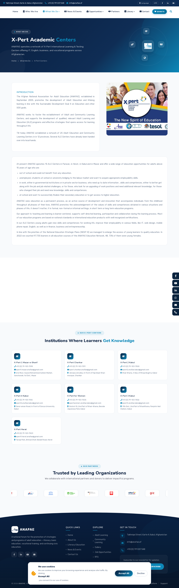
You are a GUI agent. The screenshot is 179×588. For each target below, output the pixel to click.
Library (128, 11)
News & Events (73, 11)
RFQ (96, 557)
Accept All (124, 573)
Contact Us (73, 554)
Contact (144, 11)
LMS (155, 3)
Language (144, 3)
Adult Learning (101, 535)
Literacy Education (76, 545)
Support (164, 583)
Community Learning (100, 541)
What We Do (50, 11)
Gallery (98, 547)
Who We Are (30, 11)
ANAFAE (21, 583)
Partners (114, 11)
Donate (160, 12)
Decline (141, 573)
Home (15, 11)
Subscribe (155, 567)
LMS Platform (151, 583)
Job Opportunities (103, 552)
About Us (72, 540)
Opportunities (94, 11)
